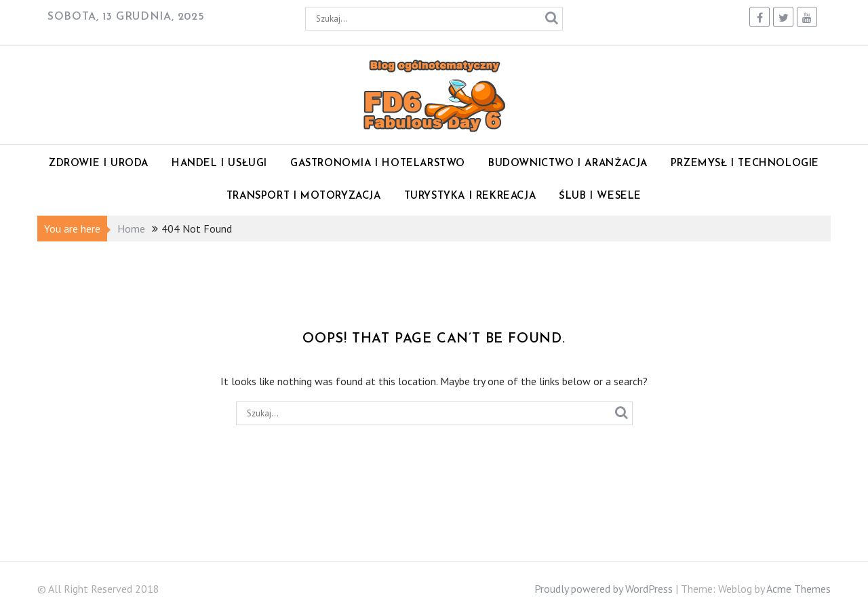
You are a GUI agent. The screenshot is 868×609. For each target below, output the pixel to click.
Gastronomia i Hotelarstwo (377, 164)
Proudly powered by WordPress (603, 588)
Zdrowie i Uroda (99, 164)
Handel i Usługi (219, 164)
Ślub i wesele (600, 196)
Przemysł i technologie (745, 164)
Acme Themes (798, 588)
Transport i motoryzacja (303, 196)
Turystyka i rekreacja (470, 196)
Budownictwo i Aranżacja (568, 164)
